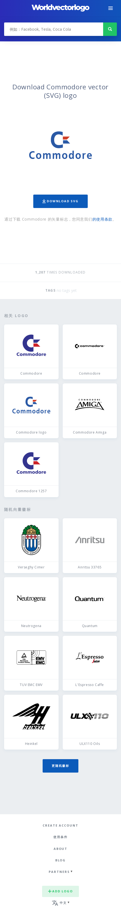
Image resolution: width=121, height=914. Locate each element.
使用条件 (60, 837)
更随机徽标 (60, 766)
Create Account (60, 825)
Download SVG (60, 201)
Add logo (60, 891)
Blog (60, 860)
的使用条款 (102, 219)
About (61, 849)
